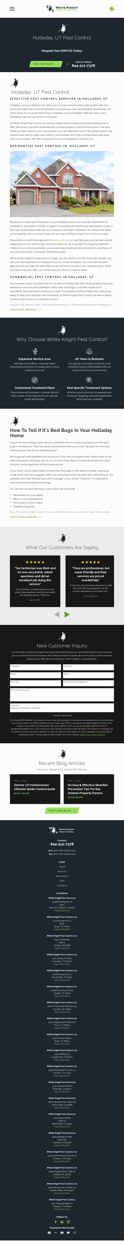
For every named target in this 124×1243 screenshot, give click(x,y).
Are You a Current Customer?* (76, 682)
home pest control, (63, 240)
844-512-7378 (83, 65)
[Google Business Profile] (62, 1222)
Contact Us (62, 886)
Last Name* (68, 666)
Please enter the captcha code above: (25, 708)
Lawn (62, 881)
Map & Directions (62, 911)
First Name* (15, 666)
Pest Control (62, 876)
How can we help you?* (20, 690)
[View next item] (67, 615)
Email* (66, 674)
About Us (62, 872)
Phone (13, 674)
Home (62, 867)
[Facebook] (55, 1222)
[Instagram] (68, 1222)
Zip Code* (15, 682)
